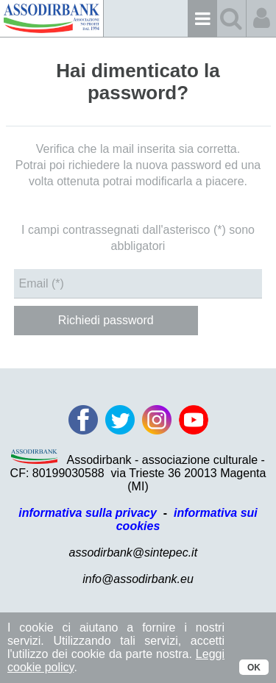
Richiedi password (106, 320)
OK (254, 667)
